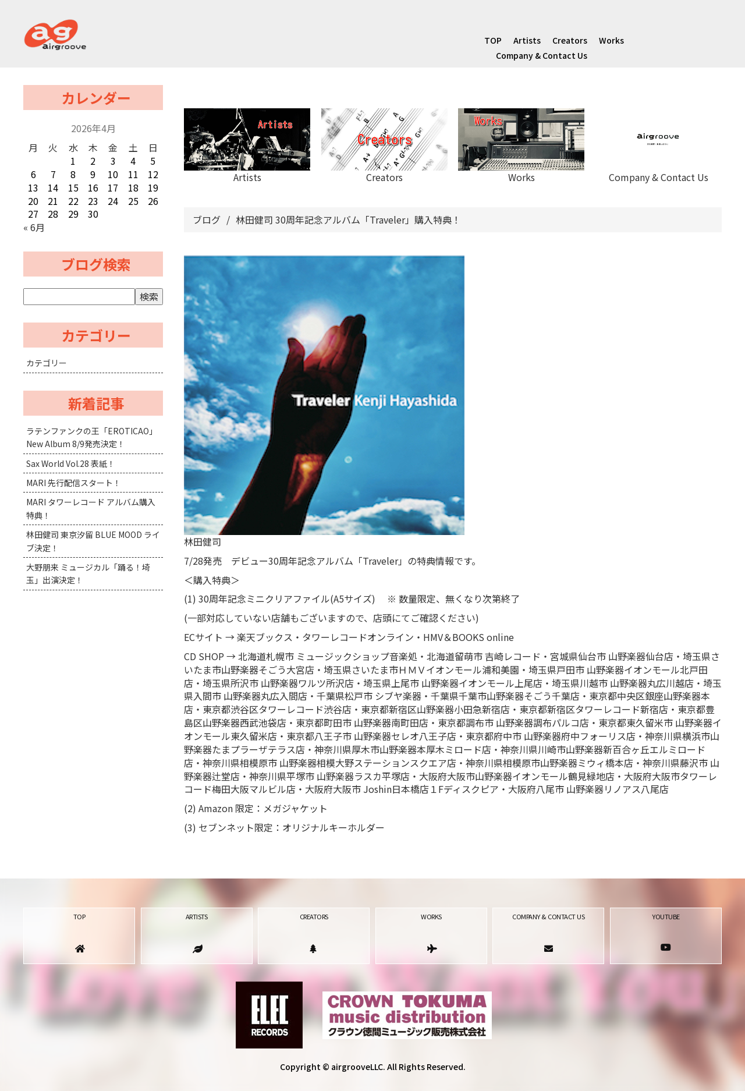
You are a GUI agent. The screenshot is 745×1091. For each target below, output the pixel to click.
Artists (527, 40)
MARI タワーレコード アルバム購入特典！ (90, 508)
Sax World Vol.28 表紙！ (70, 463)
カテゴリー (46, 363)
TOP (493, 40)
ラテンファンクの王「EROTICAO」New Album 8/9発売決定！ (91, 437)
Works (611, 40)
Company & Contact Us (541, 55)
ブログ (207, 219)
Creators (569, 40)
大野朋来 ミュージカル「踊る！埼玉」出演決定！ (88, 573)
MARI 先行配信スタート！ (73, 482)
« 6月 (34, 227)
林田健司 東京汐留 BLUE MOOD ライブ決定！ (93, 541)
